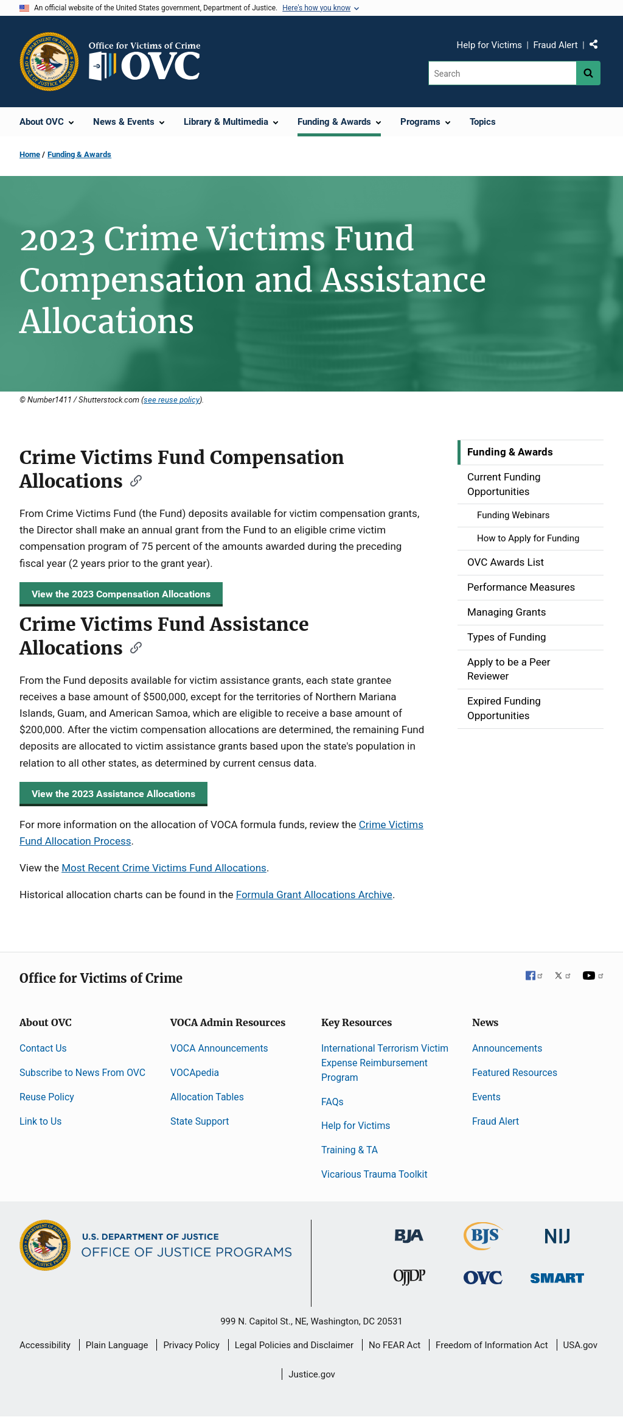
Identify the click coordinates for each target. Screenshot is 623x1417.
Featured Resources (514, 1072)
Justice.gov (311, 1374)
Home (29, 154)
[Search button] (588, 73)
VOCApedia (194, 1072)
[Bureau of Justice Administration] (409, 1230)
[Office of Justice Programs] (49, 61)
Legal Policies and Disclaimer (294, 1345)
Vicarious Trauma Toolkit (374, 1174)
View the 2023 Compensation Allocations (121, 594)
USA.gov (580, 1345)
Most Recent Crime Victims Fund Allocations (163, 868)
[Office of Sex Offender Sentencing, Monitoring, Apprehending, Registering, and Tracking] (557, 1275)
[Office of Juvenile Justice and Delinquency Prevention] (409, 1280)
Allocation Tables (207, 1097)
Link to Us (40, 1121)
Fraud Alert (555, 45)
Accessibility (45, 1345)
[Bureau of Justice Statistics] (483, 1245)
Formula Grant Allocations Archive (314, 894)
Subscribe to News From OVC (82, 1072)
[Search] (502, 73)
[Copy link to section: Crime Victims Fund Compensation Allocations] (132, 480)
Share (598, 47)
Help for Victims (490, 45)
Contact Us (43, 1048)
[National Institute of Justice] (557, 1231)
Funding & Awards (79, 154)
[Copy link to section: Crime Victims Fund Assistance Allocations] (132, 647)
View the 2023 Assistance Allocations (113, 794)
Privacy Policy (191, 1345)
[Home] (150, 61)
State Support (199, 1121)
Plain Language (117, 1345)
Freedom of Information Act (492, 1345)
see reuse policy (172, 399)
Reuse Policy (46, 1097)
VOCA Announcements (219, 1048)
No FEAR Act (394, 1345)
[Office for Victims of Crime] (483, 1277)
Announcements (507, 1048)
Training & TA (349, 1150)
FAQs (332, 1102)
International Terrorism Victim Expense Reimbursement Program (384, 1063)
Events (486, 1097)
